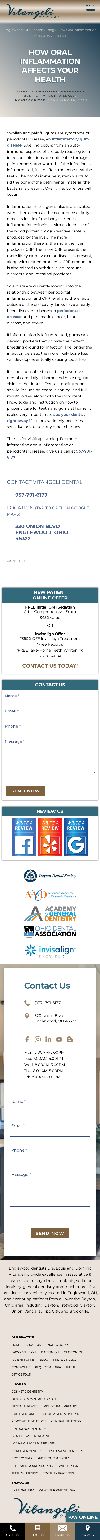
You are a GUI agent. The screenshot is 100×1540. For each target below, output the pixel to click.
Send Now (25, 791)
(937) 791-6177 (42, 1003)
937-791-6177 (31, 495)
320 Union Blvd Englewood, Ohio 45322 (41, 532)
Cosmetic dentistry (36, 91)
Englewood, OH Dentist (23, 30)
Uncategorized (29, 100)
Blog (50, 30)
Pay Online (83, 1517)
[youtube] (59, 1039)
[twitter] (48, 1039)
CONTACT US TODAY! (50, 666)
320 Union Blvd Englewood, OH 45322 (50, 1018)
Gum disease (61, 95)
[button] (90, 10)
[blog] (70, 1039)
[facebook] (27, 1039)
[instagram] (38, 1039)
